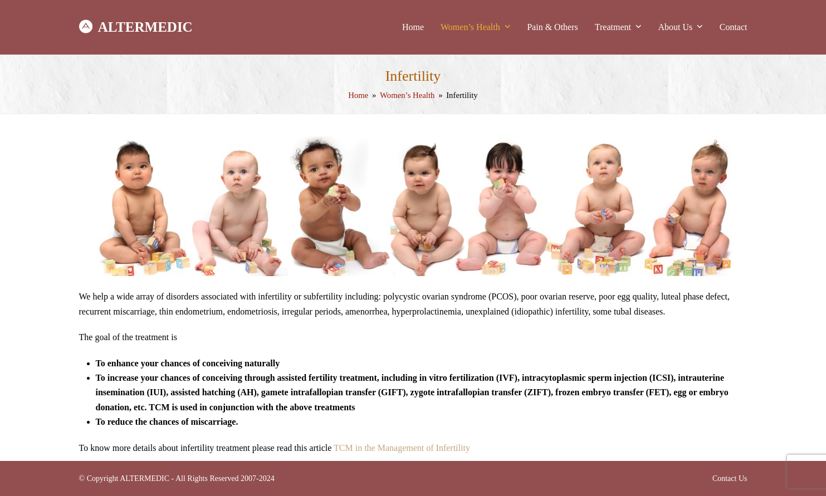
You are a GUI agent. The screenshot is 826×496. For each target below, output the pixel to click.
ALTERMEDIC (136, 27)
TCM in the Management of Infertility (402, 448)
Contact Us (729, 478)
